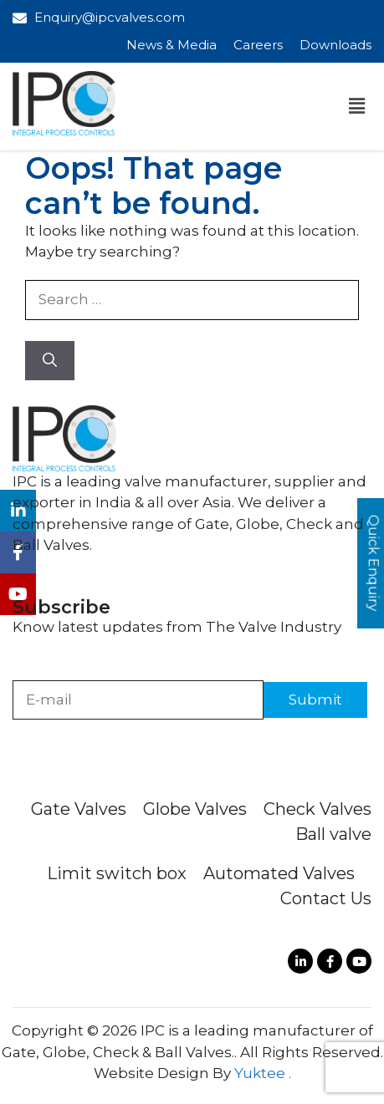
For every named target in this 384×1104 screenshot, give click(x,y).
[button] (357, 106)
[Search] (49, 361)
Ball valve (333, 834)
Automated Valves (279, 873)
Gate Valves (78, 809)
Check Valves (317, 809)
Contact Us (325, 898)
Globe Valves (195, 809)
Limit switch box (117, 873)
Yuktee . (262, 1073)
